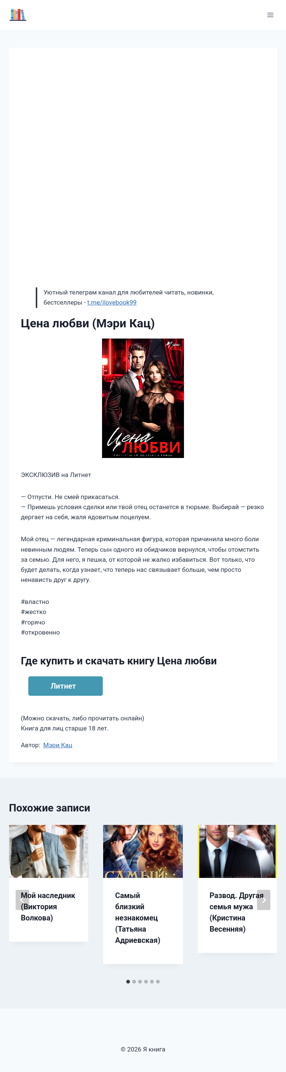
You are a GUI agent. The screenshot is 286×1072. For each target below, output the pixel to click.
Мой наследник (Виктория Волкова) (48, 906)
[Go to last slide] (22, 900)
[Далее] (263, 900)
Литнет (63, 686)
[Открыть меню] (270, 15)
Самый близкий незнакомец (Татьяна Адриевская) (137, 918)
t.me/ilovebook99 (112, 302)
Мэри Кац (57, 745)
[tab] (128, 982)
